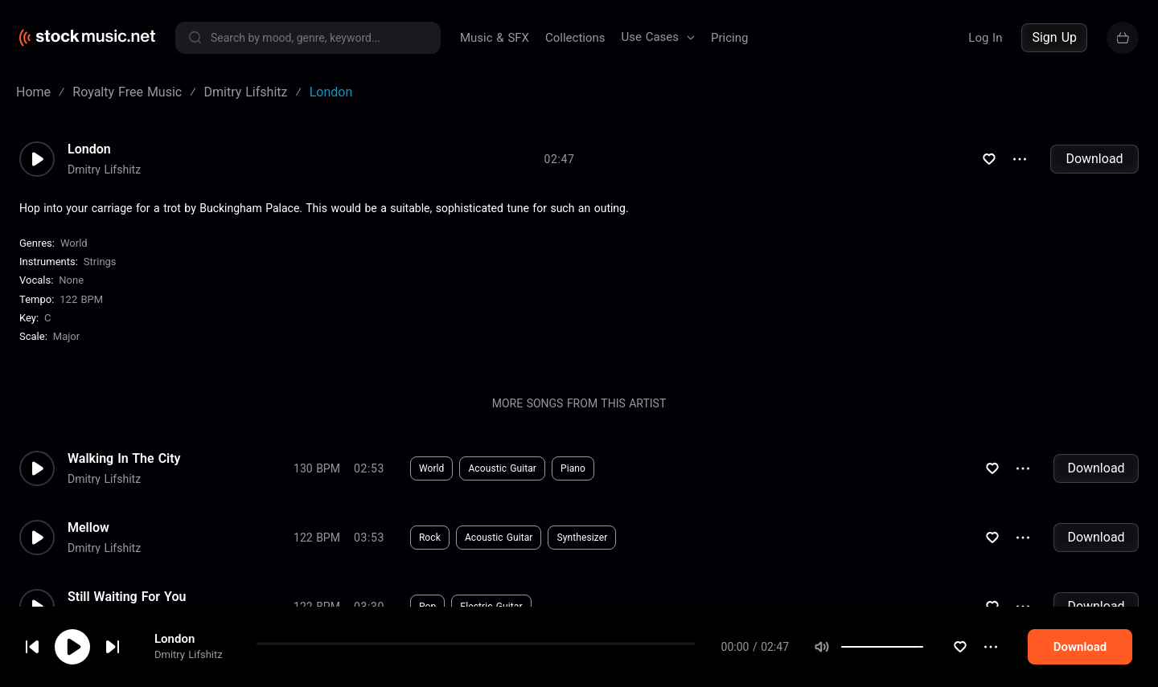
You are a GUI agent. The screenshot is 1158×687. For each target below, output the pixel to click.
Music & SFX (494, 38)
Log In (985, 38)
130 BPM (317, 468)
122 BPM (81, 299)
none (71, 280)
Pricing (729, 38)
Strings (100, 262)
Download (1094, 158)
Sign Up (1054, 37)
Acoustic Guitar (502, 468)
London (174, 639)
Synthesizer (581, 537)
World (74, 243)
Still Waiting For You (127, 597)
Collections (575, 38)
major (66, 336)
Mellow (88, 527)
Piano (573, 468)
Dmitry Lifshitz (188, 655)
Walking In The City (124, 458)
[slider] (976, 647)
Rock (430, 537)
